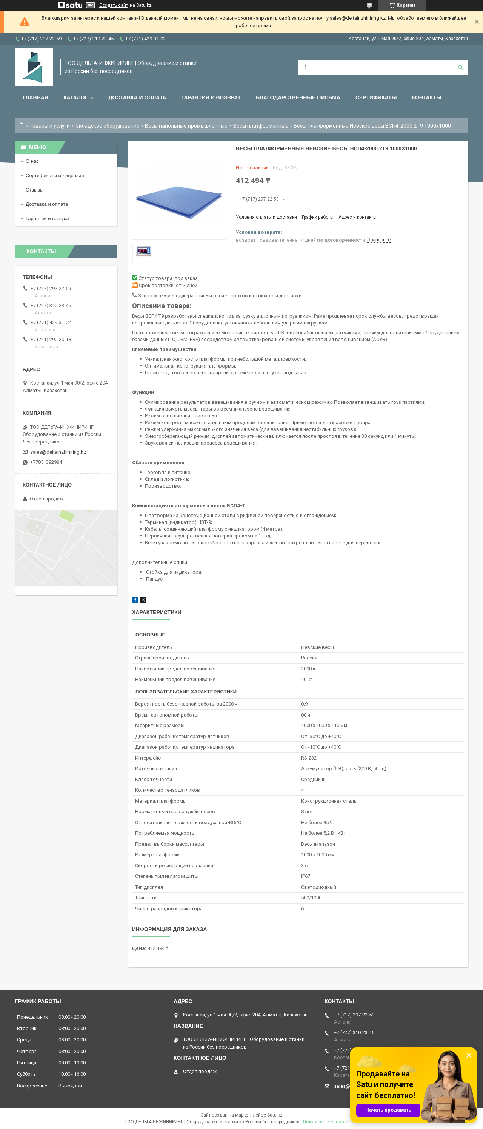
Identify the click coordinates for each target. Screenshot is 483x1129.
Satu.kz (275, 1115)
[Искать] (460, 67)
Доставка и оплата (137, 97)
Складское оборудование (107, 126)
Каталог (75, 97)
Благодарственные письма (298, 97)
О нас (32, 161)
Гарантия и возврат (211, 97)
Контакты (426, 97)
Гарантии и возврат (48, 218)
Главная (35, 97)
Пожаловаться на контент (331, 1121)
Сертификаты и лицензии (55, 175)
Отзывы (35, 190)
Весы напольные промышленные (186, 126)
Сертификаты (376, 97)
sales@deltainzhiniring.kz (58, 452)
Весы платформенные (260, 126)
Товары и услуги (49, 126)
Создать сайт (113, 5)
